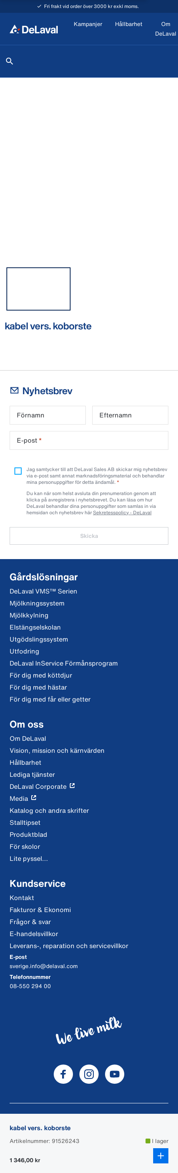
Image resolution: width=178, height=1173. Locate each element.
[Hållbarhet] (129, 29)
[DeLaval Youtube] (114, 1074)
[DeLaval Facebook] (63, 1074)
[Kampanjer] (88, 29)
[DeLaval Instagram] (89, 1074)
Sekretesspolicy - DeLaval (122, 512)
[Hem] (33, 29)
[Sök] (9, 61)
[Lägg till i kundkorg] (160, 1155)
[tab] (38, 289)
